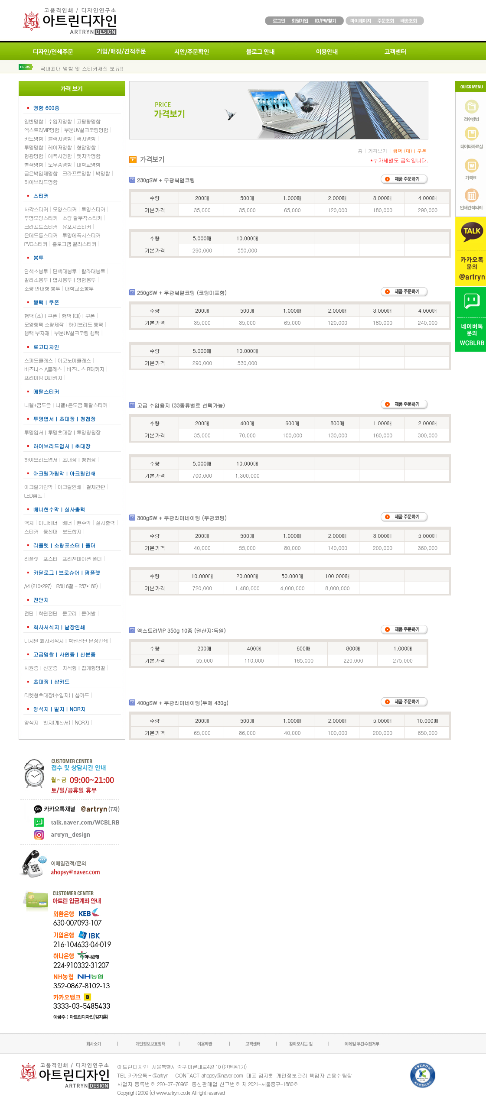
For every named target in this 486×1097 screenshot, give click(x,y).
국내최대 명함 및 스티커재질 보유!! (82, 68)
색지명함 (86, 138)
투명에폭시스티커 (81, 235)
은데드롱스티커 (41, 235)
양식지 (31, 722)
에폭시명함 (60, 155)
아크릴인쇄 (70, 486)
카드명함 (33, 138)
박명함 (103, 173)
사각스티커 (36, 209)
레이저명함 (60, 147)
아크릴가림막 (38, 486)
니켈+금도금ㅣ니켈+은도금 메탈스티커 (66, 404)
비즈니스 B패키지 (85, 368)
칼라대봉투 (93, 271)
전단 (29, 613)
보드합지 (72, 531)
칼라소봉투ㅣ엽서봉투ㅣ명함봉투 (60, 279)
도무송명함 (60, 164)
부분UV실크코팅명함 (86, 129)
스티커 (31, 531)
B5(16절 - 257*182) (77, 585)
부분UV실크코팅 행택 (77, 333)
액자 (29, 522)
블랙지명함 (60, 138)
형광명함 (33, 155)
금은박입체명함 (41, 173)
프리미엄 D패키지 (43, 377)
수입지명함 (60, 121)
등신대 (50, 531)
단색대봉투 (65, 271)
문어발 (89, 613)
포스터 (50, 558)
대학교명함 (89, 164)
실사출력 (105, 522)
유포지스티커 (76, 226)
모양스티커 (65, 209)
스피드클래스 (38, 360)
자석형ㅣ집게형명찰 (83, 667)
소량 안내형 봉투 (42, 288)
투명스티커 (93, 209)
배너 (67, 522)
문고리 (69, 613)
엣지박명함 (89, 155)
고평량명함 (89, 121)
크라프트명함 (76, 173)
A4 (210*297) (38, 585)
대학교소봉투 (79, 288)
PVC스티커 (35, 243)
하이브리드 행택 (85, 324)
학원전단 (48, 613)
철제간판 (95, 486)
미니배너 (48, 522)
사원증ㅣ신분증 (41, 667)
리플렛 (31, 558)
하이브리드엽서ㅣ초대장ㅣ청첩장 (60, 459)
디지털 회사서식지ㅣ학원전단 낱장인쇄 (66, 640)
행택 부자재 (36, 333)
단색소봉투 (36, 271)
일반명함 (33, 121)
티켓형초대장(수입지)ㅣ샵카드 (56, 695)
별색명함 (33, 164)
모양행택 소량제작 (44, 324)
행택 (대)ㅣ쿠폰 (78, 315)
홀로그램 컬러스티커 (74, 243)
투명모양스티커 (41, 217)
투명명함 (33, 147)
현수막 (84, 522)
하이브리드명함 (41, 181)
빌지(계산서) (56, 722)
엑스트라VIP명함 (41, 129)
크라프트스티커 (41, 226)
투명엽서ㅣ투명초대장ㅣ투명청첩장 (62, 432)
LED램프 (33, 495)
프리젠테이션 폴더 (82, 558)
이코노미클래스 (74, 360)
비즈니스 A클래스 (43, 368)
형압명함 (86, 147)
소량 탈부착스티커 (82, 217)
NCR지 (82, 722)
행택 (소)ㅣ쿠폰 (40, 315)
